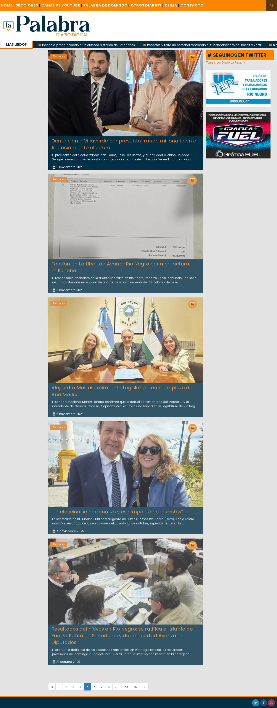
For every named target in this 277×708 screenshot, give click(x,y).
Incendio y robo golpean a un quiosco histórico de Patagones (91, 45)
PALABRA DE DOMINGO (106, 5)
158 (125, 687)
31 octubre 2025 (66, 660)
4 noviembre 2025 (68, 529)
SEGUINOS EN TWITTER (237, 55)
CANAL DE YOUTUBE (61, 5)
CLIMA (172, 5)
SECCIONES (28, 5)
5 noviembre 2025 (68, 167)
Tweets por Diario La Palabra (225, 62)
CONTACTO (191, 5)
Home (8, 5)
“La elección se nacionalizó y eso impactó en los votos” (117, 510)
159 (136, 687)
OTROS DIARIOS (147, 5)
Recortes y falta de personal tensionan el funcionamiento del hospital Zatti (207, 45)
